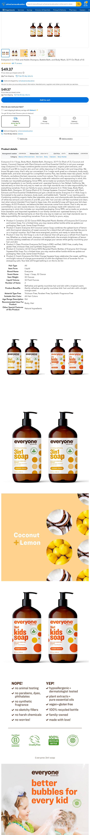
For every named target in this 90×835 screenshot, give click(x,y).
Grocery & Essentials (42, 10)
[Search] (79, 4)
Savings (29, 10)
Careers (82, 10)
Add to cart (45, 99)
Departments (9, 10)
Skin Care (39, 157)
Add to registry (66, 139)
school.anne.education (26, 81)
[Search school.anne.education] (51, 4)
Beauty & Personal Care (26, 157)
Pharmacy (73, 10)
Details (20, 134)
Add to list (22, 139)
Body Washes (62, 157)
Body (46, 157)
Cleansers (52, 157)
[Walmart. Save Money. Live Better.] (13, 4)
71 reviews (18, 63)
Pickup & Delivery (59, 10)
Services (21, 10)
